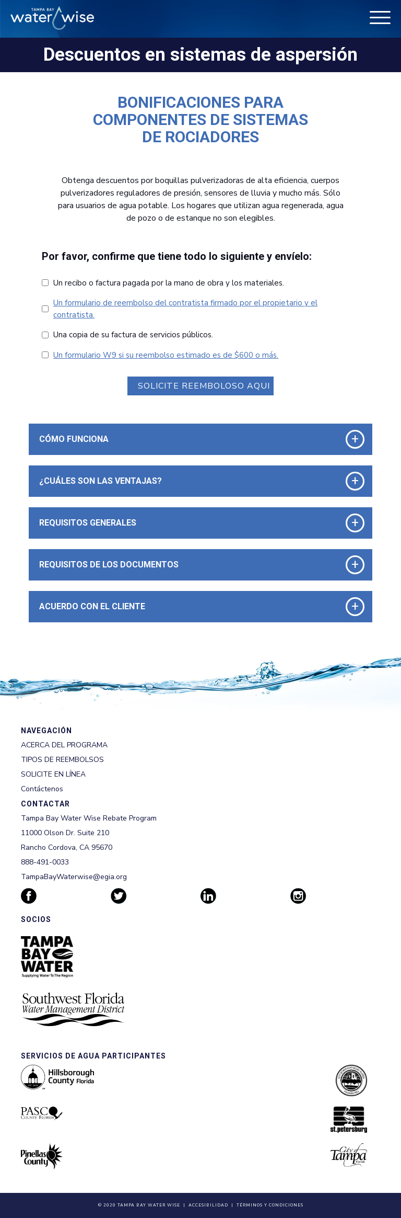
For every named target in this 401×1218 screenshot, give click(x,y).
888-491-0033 (45, 862)
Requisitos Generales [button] (87, 523)
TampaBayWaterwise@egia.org (74, 877)
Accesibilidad (208, 1205)
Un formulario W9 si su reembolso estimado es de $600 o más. (165, 355)
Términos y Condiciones (270, 1205)
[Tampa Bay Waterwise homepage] (52, 18)
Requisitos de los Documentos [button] (109, 565)
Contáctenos (42, 789)
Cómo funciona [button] (74, 439)
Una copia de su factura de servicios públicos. (133, 334)
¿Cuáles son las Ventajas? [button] (100, 481)
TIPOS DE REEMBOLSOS (62, 760)
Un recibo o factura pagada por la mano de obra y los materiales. (168, 283)
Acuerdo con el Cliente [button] (92, 606)
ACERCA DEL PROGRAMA (64, 745)
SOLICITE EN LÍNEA (53, 774)
